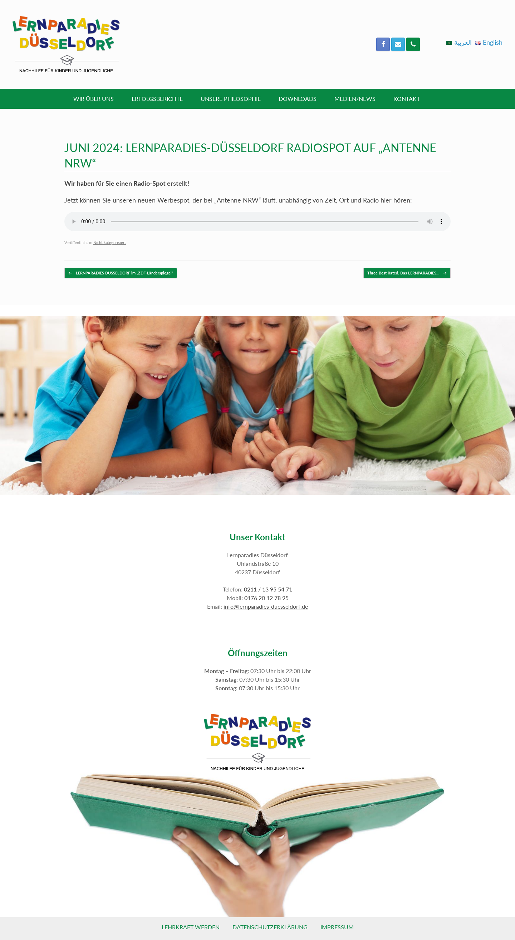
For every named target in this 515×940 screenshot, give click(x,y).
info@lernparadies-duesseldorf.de (266, 606)
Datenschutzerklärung (270, 927)
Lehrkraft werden (191, 927)
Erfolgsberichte (157, 98)
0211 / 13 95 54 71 (268, 589)
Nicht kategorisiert (109, 242)
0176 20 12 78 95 (266, 597)
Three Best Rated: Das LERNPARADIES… (407, 273)
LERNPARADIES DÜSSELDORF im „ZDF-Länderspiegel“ (120, 273)
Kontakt (406, 98)
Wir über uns (93, 98)
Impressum (337, 927)
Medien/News (355, 98)
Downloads (298, 98)
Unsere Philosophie (231, 98)
